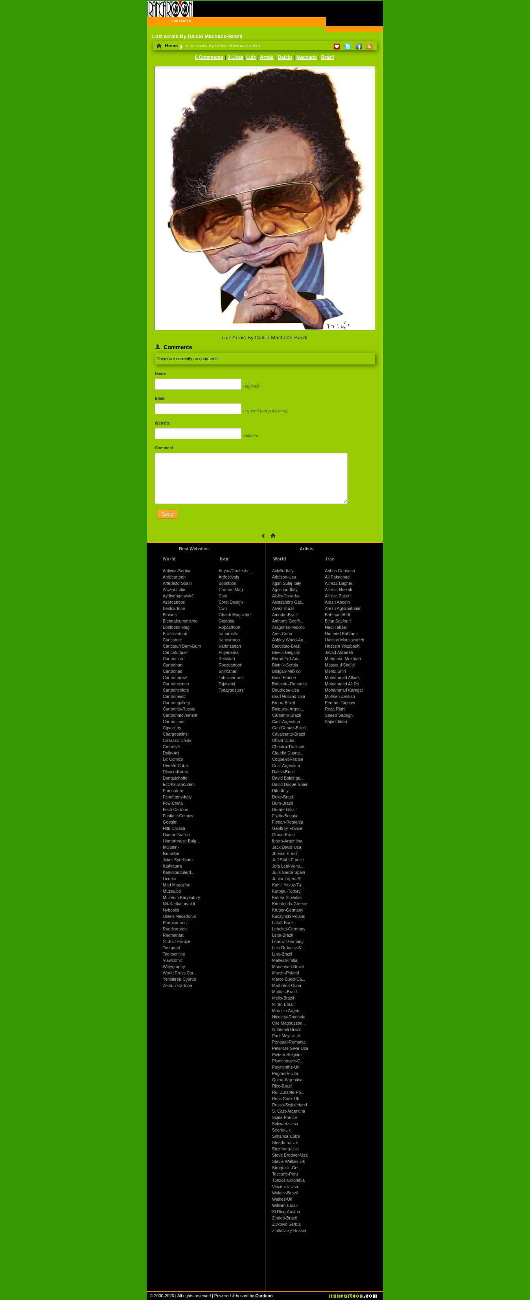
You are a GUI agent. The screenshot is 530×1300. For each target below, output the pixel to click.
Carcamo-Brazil (286, 715)
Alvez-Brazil (283, 608)
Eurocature (173, 790)
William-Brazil (285, 1205)
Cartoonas (172, 671)
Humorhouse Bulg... (181, 841)
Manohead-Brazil (288, 966)
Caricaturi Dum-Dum (182, 646)
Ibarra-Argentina (287, 841)
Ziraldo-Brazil (284, 1218)
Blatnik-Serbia (285, 665)
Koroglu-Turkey (286, 891)
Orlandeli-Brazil (286, 1029)
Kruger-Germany (287, 910)
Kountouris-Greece (289, 903)
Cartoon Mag (231, 589)
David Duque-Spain (290, 784)
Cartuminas (173, 721)
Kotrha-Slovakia (287, 897)
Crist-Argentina (286, 765)
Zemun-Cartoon (177, 985)
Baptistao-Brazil (287, 646)
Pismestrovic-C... (288, 1060)
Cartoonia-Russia (179, 709)
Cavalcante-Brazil (288, 734)
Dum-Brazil (282, 803)
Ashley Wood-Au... (289, 639)
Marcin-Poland (285, 972)
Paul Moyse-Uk (286, 1035)
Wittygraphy (174, 966)
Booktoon (227, 583)
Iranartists (228, 633)
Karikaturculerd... (179, 872)
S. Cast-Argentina (288, 1111)
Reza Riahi (335, 709)
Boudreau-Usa (285, 690)
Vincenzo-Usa (285, 1186)
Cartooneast (174, 696)
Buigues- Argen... (288, 709)
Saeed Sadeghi (339, 715)
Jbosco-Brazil (284, 853)
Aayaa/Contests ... (236, 570)
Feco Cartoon (175, 809)
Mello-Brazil (283, 998)
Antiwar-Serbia (176, 570)
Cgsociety (172, 727)
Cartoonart (172, 665)
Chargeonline (175, 734)
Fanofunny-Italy (177, 797)
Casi (223, 595)
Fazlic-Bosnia (284, 815)
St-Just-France (176, 941)
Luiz (251, 57)
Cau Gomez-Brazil (289, 727)
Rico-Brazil (282, 1086)
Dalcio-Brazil (284, 771)
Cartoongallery (176, 702)
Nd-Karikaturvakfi (179, 903)
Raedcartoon (175, 928)
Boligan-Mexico (286, 671)
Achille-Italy (282, 570)
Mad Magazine (176, 885)
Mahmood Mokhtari (343, 658)
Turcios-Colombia (288, 1180)
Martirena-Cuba (286, 985)
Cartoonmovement (180, 715)
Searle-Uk (281, 1130)
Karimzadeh (230, 646)
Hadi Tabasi (336, 627)
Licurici (169, 878)
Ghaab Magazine (234, 614)
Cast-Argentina (286, 721)
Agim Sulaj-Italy (286, 583)
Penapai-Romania (288, 1042)
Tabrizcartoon (231, 677)
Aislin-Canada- (286, 595)
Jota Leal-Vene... (288, 866)
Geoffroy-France (287, 828)
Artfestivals (229, 577)
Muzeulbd (172, 891)
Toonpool (171, 947)
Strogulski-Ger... (287, 1167)
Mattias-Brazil (285, 991)
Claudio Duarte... (288, 753)
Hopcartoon (229, 627)
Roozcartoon (230, 665)
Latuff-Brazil (283, 922)
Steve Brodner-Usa (290, 1155)
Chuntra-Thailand (288, 746)
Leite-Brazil (282, 935)
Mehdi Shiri (335, 671)
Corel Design (231, 602)
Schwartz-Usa (285, 1123)
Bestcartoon (174, 608)
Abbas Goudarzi (340, 570)
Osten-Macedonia (179, 916)
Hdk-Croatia (174, 828)
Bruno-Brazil (283, 702)
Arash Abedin (337, 602)
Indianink (171, 847)
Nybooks (171, 910)
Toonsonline (174, 954)
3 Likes (236, 57)
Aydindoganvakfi (178, 595)
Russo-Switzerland (289, 1104)
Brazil (327, 57)
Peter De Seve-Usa (290, 1048)
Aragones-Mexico (288, 627)
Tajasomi (227, 683)
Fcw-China (173, 803)
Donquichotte (175, 778)
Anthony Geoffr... (288, 621)
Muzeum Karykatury (181, 897)
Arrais (267, 57)
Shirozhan (228, 671)
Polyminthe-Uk (285, 1067)
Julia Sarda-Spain (288, 872)
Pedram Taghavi (340, 702)
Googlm (170, 822)
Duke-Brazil (283, 797)
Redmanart (173, 935)
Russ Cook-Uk (285, 1098)
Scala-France (284, 1117)
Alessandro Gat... (288, 602)
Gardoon (263, 1295)
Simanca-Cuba (286, 1136)
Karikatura (172, 866)
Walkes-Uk (282, 1199)
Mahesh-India (285, 960)
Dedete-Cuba (175, 765)
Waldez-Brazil (285, 1192)
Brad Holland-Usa (288, 696)
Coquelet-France (287, 759)
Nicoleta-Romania (288, 1016)
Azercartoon (174, 602)
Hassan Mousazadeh (344, 639)
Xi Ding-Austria (286, 1211)
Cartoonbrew (175, 677)
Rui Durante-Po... (288, 1092)
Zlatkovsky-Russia (289, 1230)
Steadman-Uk (285, 1142)
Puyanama (229, 652)
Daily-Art (171, 753)
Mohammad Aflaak (342, 677)
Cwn (223, 608)
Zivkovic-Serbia (286, 1224)
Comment (164, 448)
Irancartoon (229, 639)
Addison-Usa (284, 577)
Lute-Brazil (282, 954)
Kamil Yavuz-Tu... (288, 885)
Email (160, 398)
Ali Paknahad (337, 577)
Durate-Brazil (284, 809)
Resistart (227, 658)
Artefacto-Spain (177, 583)
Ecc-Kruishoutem (179, 784)
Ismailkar (171, 853)
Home (167, 45)
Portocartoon (175, 922)
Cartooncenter (176, 683)
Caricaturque (175, 652)
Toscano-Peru (285, 1174)
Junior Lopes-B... (288, 878)
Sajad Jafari (336, 721)
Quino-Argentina (287, 1079)
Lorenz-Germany (288, 941)
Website (162, 423)
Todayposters (231, 690)
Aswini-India (174, 589)
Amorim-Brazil (285, 614)
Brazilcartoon (175, 633)
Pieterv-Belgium (287, 1054)
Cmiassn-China (177, 740)
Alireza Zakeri (337, 595)
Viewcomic (173, 960)
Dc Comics (173, 759)
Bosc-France (284, 677)
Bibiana (170, 614)
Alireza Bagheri (339, 583)
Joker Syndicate (178, 859)
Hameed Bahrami (341, 633)
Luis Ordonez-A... (288, 947)
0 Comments (209, 57)
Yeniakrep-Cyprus (179, 979)
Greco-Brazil (283, 834)
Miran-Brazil (283, 1004)
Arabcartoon (174, 577)
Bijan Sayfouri (338, 621)
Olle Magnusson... (289, 1023)
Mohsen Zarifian (340, 696)
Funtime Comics (178, 815)
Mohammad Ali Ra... (344, 683)
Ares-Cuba (282, 633)
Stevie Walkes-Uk (288, 1161)
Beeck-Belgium (286, 652)
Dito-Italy (280, 790)
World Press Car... (180, 972)
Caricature (172, 639)
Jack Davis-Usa (286, 847)
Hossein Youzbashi (342, 646)
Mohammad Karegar (344, 690)
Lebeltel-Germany (288, 928)
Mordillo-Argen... (287, 1010)
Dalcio (285, 57)
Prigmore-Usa (285, 1073)
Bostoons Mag (176, 627)
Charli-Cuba (283, 740)
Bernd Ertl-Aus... (287, 658)
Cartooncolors (176, 690)
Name (160, 374)
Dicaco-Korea (175, 771)
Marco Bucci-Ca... (288, 979)
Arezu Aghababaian (343, 608)
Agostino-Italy (285, 589)
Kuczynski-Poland (288, 916)
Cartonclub (173, 658)
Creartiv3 (171, 746)
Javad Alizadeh (339, 652)
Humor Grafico (176, 834)
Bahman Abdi (337, 614)
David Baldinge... (288, 778)
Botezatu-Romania (289, 683)
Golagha (226, 621)
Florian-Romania (287, 822)
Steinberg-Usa (285, 1148)
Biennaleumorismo (180, 621)
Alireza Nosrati (338, 589)
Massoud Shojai (340, 665)
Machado (306, 57)
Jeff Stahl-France (288, 859)
